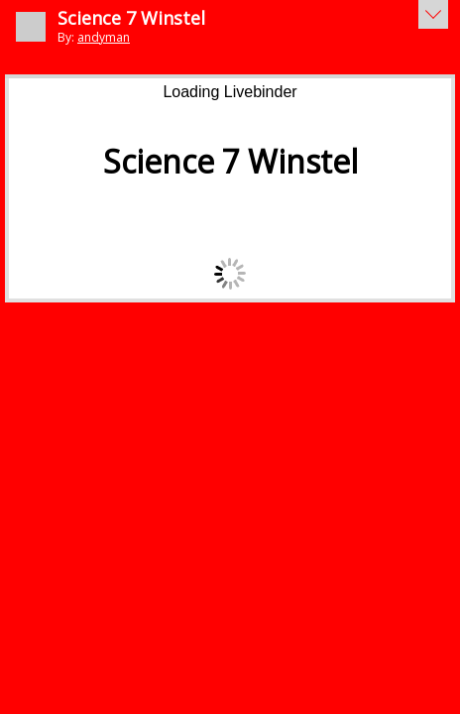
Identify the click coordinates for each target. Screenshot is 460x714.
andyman (103, 37)
